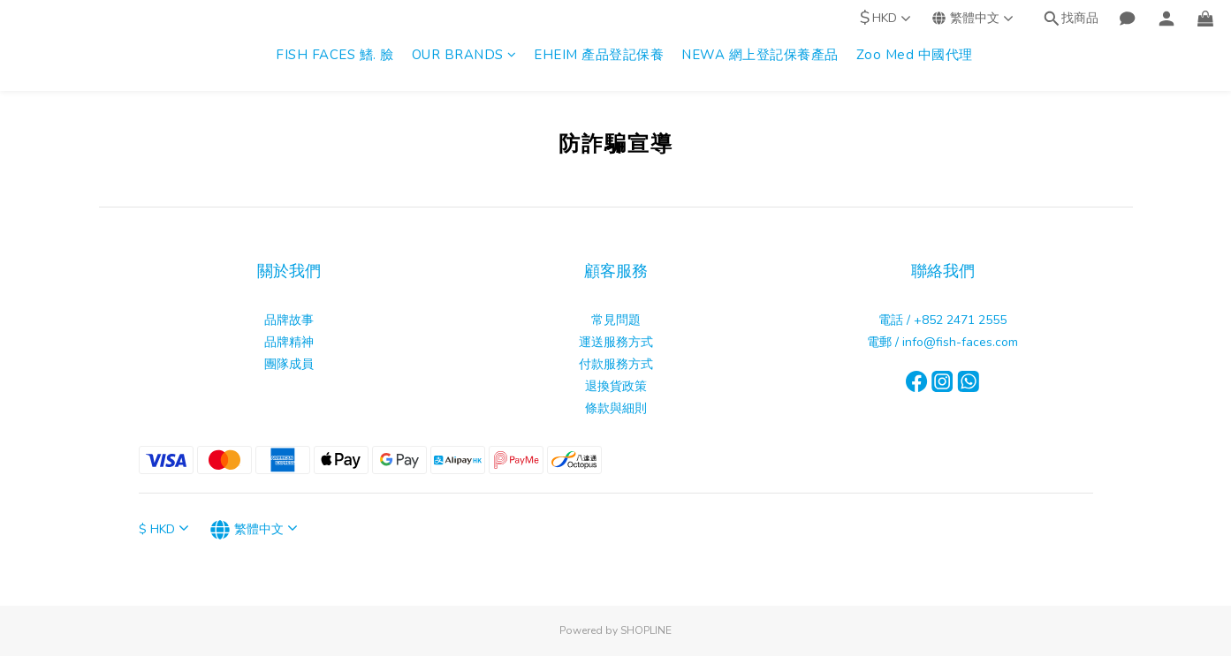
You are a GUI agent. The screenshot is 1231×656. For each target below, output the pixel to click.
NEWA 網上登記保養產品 (760, 55)
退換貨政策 (616, 386)
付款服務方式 (616, 364)
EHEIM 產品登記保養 (599, 55)
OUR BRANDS (464, 55)
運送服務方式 (616, 342)
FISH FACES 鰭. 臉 (335, 55)
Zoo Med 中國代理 (914, 55)
